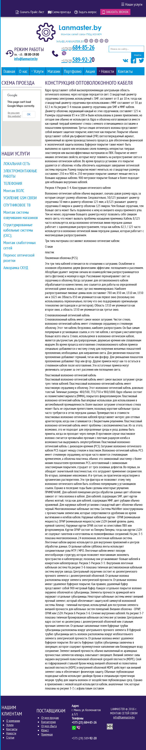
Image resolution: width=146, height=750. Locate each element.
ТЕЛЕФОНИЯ (12, 183)
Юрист (45, 730)
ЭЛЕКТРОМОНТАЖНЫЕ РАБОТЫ (20, 173)
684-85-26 (77, 47)
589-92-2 (76, 60)
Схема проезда (59, 12)
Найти (137, 55)
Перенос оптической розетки (18, 257)
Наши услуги (131, 4)
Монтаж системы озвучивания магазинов (20, 214)
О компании (13, 721)
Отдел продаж (50, 717)
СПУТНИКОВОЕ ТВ (17, 204)
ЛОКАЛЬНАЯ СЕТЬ (16, 163)
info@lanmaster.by (25, 58)
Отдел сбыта (49, 726)
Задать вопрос (85, 12)
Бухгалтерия (48, 722)
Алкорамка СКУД (15, 267)
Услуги (9, 725)
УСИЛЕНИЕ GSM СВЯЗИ (20, 197)
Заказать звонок (115, 12)
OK (28, 114)
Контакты (11, 729)
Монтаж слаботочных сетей (19, 245)
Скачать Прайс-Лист (30, 12)
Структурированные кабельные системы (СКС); (18, 230)
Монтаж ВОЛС (13, 190)
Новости (11, 733)
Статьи (10, 737)
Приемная (47, 734)
